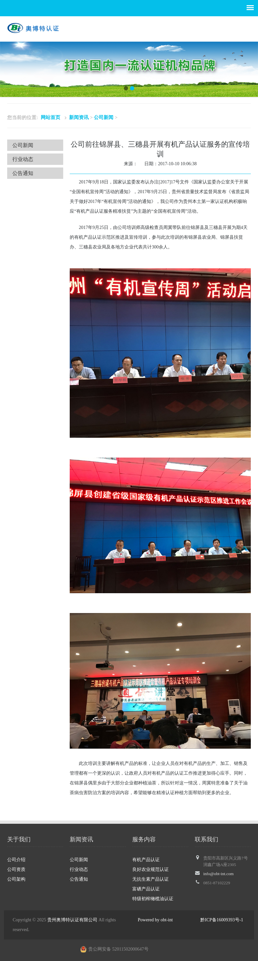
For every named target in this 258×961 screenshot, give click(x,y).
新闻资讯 (79, 117)
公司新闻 (103, 117)
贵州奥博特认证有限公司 (72, 919)
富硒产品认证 (146, 889)
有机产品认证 (146, 859)
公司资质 (16, 869)
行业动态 (22, 159)
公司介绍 (16, 859)
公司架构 (16, 879)
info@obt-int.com (218, 873)
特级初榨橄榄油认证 (152, 898)
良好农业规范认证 (150, 869)
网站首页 (50, 117)
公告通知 (22, 173)
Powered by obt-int (155, 919)
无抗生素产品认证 (150, 879)
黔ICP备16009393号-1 (221, 919)
